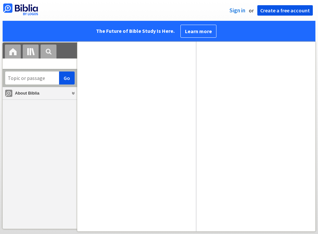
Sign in (237, 10)
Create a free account (285, 10)
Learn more (198, 31)
